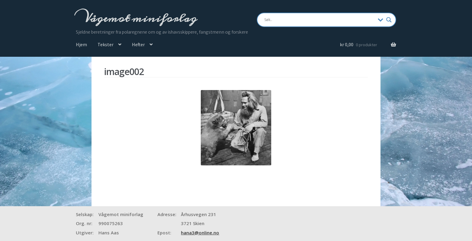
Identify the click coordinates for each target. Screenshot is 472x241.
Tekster (105, 44)
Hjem (81, 44)
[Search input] (319, 20)
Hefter (138, 44)
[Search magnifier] (389, 20)
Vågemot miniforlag (139, 18)
